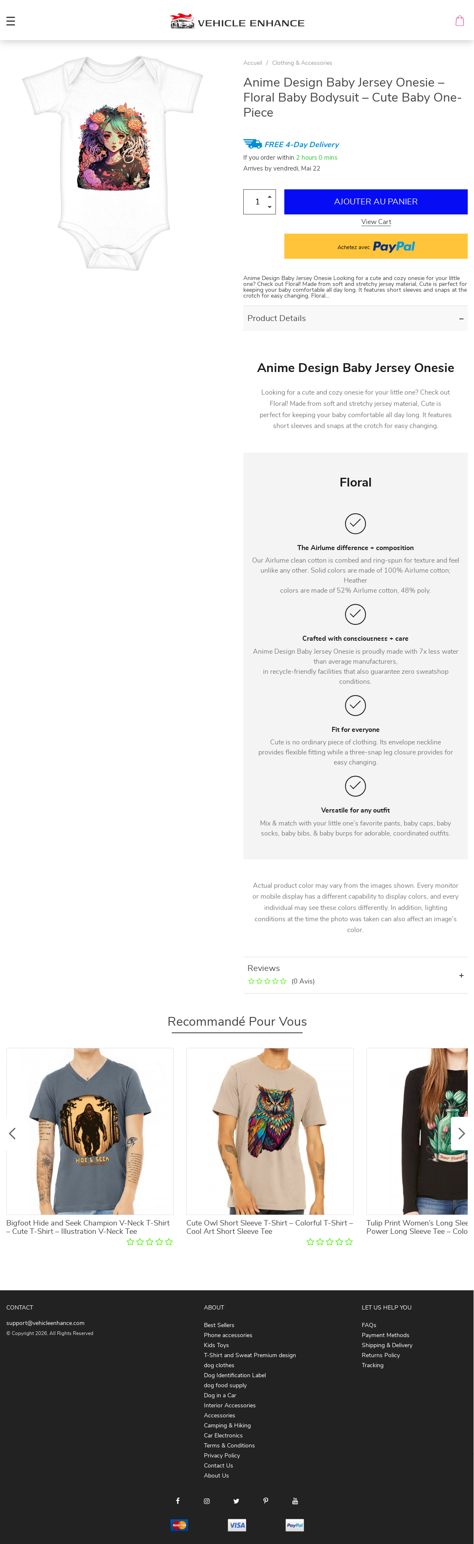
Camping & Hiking (227, 1426)
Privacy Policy (222, 1456)
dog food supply (225, 1386)
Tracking (373, 1365)
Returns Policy (381, 1355)
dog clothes (219, 1365)
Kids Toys (216, 1345)
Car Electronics (223, 1436)
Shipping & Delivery (387, 1345)
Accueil (252, 63)
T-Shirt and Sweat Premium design (250, 1355)
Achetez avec (376, 246)
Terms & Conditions (229, 1446)
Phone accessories (228, 1335)
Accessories (219, 1416)
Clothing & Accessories (302, 63)
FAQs (369, 1325)
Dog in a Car (220, 1396)
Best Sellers (219, 1325)
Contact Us (218, 1466)
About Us (216, 1476)
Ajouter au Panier (376, 202)
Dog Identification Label (235, 1375)
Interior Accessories (230, 1406)
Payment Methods (386, 1335)
